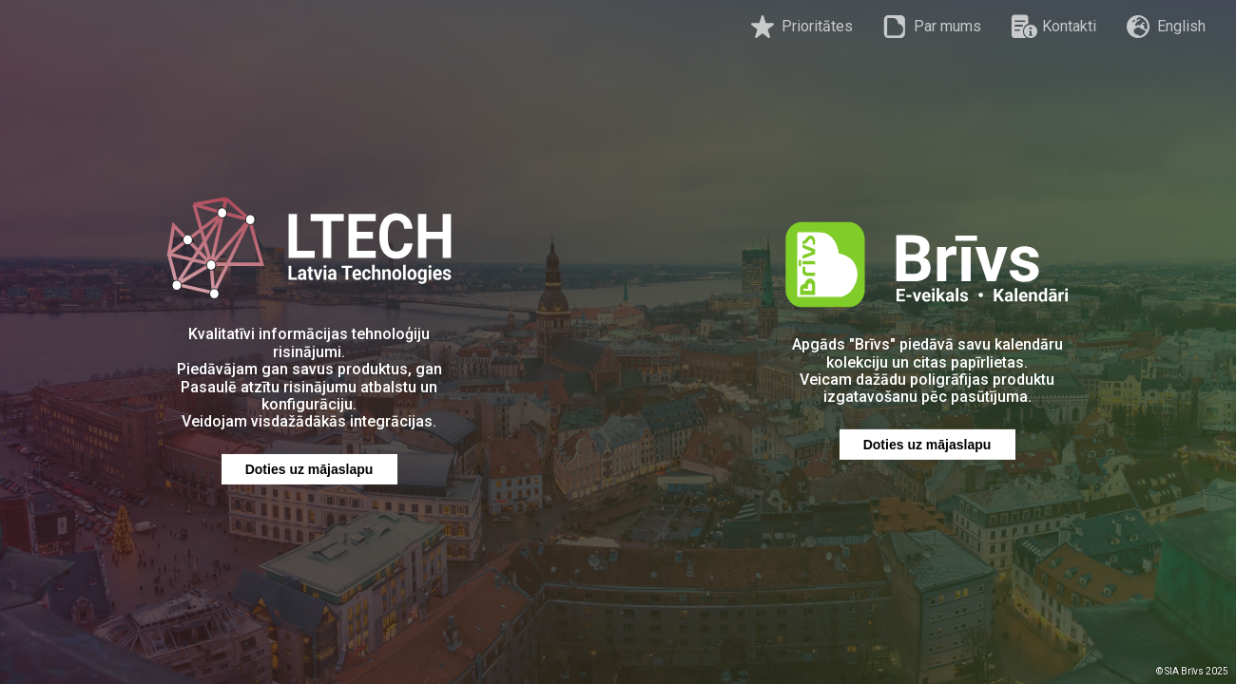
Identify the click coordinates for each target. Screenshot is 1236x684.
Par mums (932, 26)
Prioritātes (802, 26)
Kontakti (1054, 26)
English (1166, 26)
